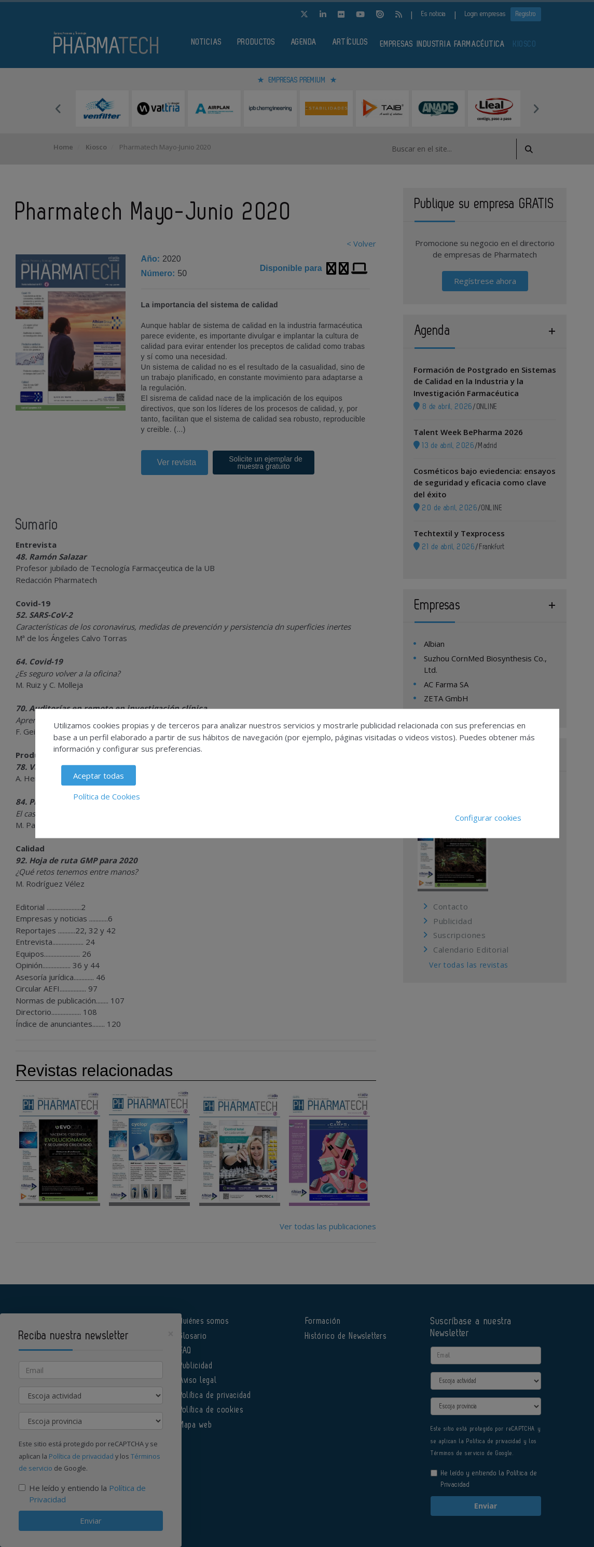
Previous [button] (58, 108)
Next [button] (536, 108)
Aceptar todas (98, 775)
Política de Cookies (106, 796)
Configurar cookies (488, 817)
